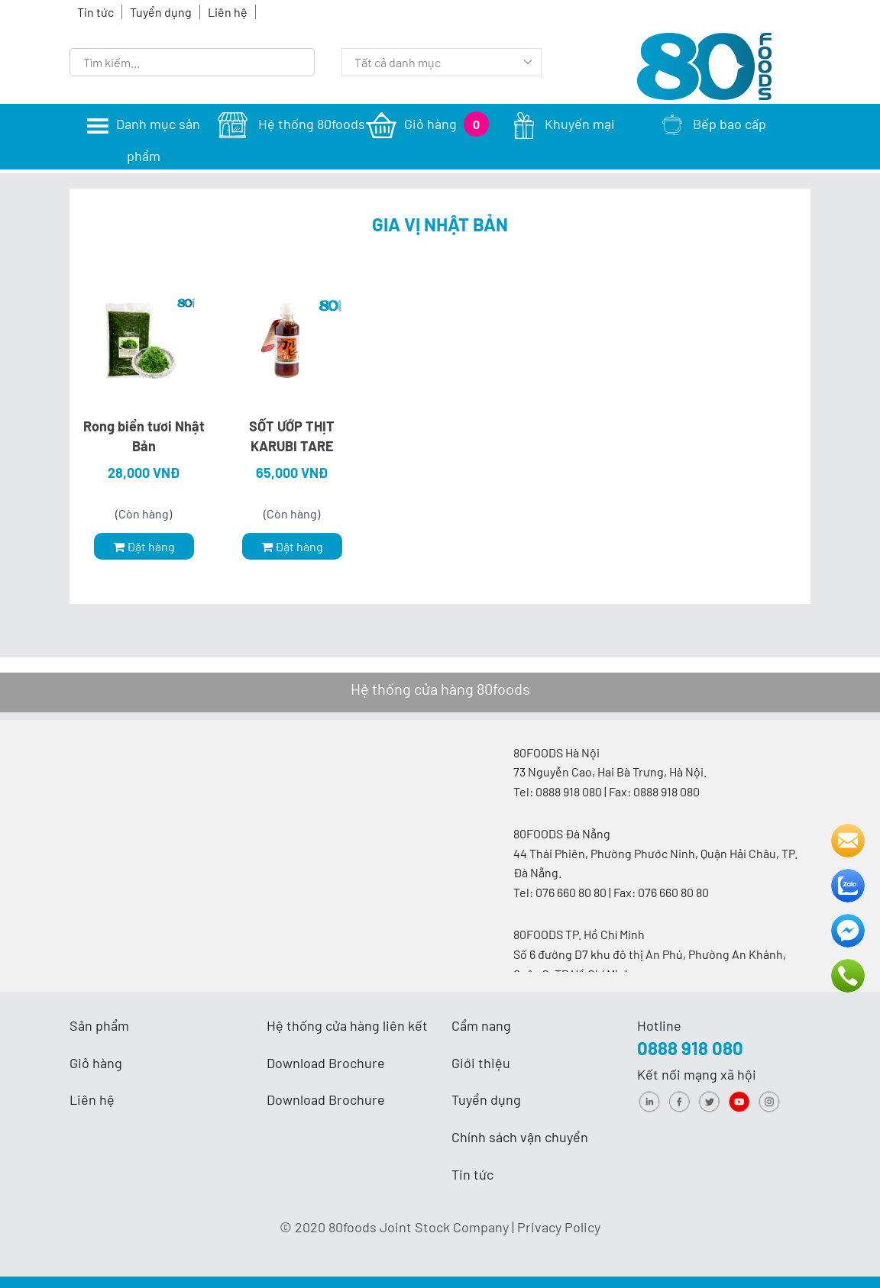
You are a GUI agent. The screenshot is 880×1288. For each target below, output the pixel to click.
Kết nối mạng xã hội (696, 1074)
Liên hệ (227, 12)
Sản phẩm (99, 1025)
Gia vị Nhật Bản (440, 224)
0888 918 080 (690, 1048)
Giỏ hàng (427, 123)
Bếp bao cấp (714, 123)
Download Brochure (326, 1062)
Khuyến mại (564, 123)
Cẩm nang (481, 1025)
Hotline (659, 1025)
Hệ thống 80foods (291, 123)
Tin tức (95, 12)
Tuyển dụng (161, 12)
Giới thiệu (480, 1062)
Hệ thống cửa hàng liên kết (347, 1025)
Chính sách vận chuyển (519, 1136)
